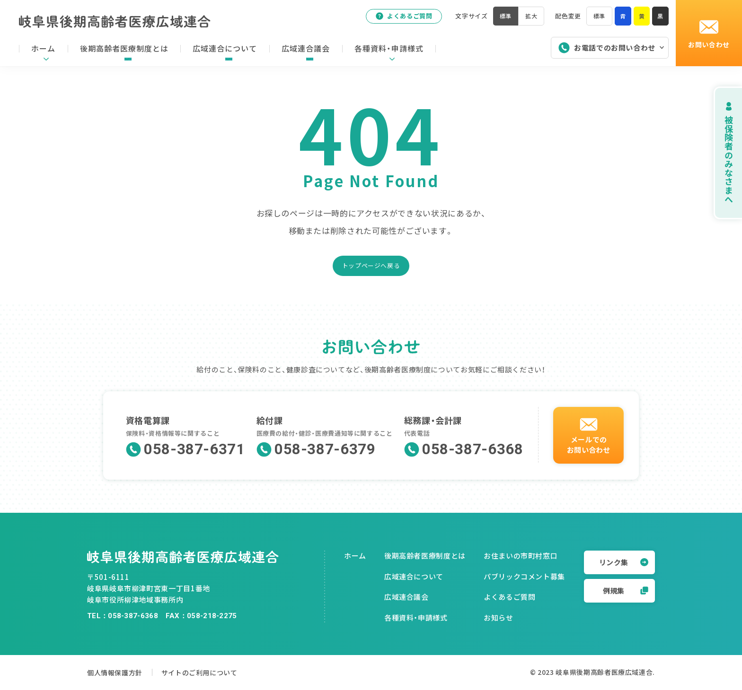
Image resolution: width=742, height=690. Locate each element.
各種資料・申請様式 (416, 617)
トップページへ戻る (371, 265)
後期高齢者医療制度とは (425, 556)
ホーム (355, 556)
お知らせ (498, 617)
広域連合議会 (406, 597)
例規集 (625, 590)
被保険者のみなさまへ (718, 153)
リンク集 (623, 562)
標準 (597, 18)
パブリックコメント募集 (524, 576)
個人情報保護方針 (116, 672)
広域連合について (413, 576)
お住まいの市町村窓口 (520, 556)
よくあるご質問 (399, 18)
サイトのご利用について (214, 672)
